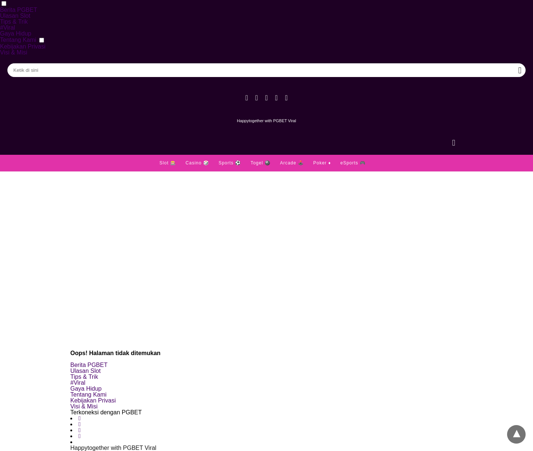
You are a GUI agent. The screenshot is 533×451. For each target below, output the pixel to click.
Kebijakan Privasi (23, 46)
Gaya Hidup (15, 33)
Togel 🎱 (261, 163)
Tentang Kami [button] (18, 40)
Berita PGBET (18, 10)
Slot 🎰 (168, 163)
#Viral (7, 27)
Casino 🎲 (197, 163)
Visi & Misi (13, 52)
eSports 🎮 (353, 163)
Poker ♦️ (322, 163)
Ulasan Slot (15, 16)
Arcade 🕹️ (292, 163)
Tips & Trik (14, 22)
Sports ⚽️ (229, 163)
